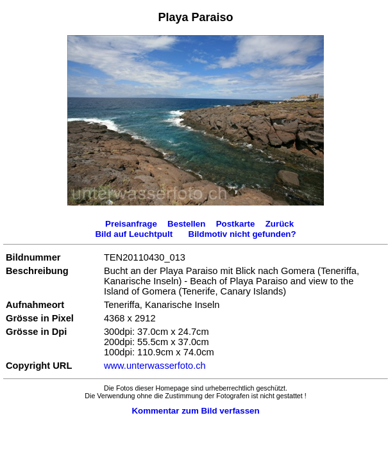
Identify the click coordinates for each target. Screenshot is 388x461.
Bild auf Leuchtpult (134, 234)
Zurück (280, 224)
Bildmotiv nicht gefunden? (242, 234)
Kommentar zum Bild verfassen (195, 411)
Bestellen (186, 224)
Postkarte (235, 224)
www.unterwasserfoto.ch (155, 365)
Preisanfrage (131, 224)
